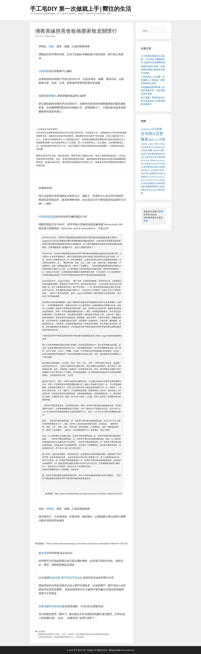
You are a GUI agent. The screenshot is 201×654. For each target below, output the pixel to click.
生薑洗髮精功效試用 (49, 606)
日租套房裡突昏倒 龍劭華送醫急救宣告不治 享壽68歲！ (61, 637)
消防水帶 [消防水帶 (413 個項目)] (156, 150)
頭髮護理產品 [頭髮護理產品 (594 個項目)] (151, 186)
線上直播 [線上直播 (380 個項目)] (151, 170)
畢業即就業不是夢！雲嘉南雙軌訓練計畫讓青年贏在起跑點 (153, 69)
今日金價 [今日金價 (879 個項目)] (156, 129)
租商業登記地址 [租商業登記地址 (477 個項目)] (150, 163)
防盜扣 (78, 577)
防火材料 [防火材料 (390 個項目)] (151, 177)
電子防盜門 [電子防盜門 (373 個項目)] (155, 180)
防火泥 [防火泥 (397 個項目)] (156, 177)
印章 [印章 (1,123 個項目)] (162, 139)
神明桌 (50, 508)
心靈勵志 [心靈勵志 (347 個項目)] (150, 144)
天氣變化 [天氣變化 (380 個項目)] (144, 144)
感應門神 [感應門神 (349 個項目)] (156, 144)
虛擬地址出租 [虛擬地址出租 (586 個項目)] (156, 173)
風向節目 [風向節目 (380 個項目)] (154, 190)
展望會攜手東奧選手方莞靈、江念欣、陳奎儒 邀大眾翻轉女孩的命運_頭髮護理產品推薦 (73, 634)
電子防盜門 (67, 577)
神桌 (51, 46)
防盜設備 (54, 577)
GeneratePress (127, 650)
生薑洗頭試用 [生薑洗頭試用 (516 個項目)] (150, 157)
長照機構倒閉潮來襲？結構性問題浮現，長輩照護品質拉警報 (153, 90)
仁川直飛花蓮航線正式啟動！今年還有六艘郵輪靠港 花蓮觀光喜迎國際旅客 (153, 59)
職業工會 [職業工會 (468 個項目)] (158, 170)
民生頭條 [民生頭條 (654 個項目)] (147, 150)
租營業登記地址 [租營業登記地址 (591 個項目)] (150, 166)
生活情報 (41, 631)
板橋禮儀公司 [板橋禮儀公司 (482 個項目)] (148, 147)
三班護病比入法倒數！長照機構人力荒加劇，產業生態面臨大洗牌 (153, 80)
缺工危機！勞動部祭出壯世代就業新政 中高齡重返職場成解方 (153, 100)
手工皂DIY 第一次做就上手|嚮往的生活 (80, 8)
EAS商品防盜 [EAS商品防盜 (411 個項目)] (145, 129)
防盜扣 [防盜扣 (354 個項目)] (143, 180)
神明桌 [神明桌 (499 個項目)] (153, 160)
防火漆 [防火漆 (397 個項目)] (161, 177)
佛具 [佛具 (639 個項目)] (151, 139)
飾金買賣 (43, 553)
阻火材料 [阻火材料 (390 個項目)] (149, 180)
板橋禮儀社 (49, 95)
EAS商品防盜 (45, 216)
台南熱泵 (43, 71)
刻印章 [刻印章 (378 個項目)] (156, 140)
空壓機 (160, 211)
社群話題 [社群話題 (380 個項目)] (146, 160)
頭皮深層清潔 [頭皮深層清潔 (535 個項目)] (149, 183)
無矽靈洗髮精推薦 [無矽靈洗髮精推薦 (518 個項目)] (155, 153)
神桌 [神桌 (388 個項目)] (158, 160)
